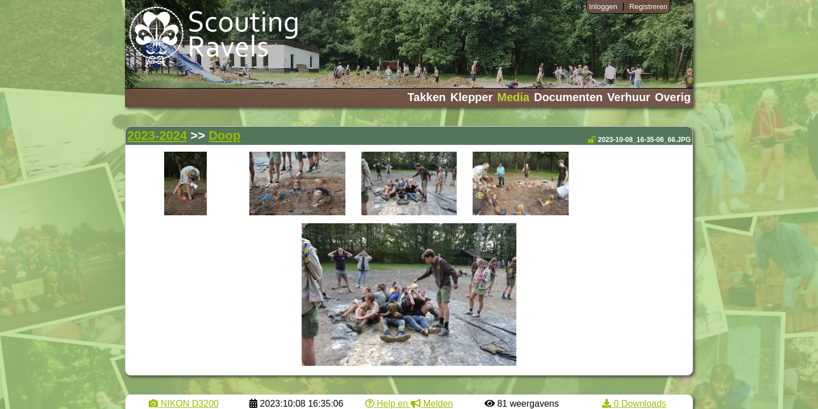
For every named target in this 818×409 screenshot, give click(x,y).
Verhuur (628, 97)
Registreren (648, 6)
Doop (224, 135)
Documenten (568, 97)
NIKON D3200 (184, 403)
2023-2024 (157, 135)
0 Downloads (634, 403)
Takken (426, 97)
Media (513, 97)
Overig (673, 97)
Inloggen (603, 6)
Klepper (471, 97)
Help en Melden (409, 403)
